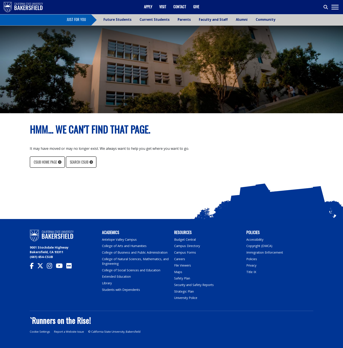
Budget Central (185, 239)
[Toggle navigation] (335, 7)
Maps (178, 272)
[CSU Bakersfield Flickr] (70, 267)
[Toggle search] (326, 7)
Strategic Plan (184, 291)
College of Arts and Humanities (124, 246)
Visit (162, 6)
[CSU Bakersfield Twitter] (42, 267)
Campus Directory (187, 246)
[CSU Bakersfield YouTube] (61, 267)
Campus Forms (185, 252)
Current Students (155, 19)
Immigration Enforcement (265, 252)
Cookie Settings (40, 332)
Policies (251, 259)
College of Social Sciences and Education (131, 270)
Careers (179, 259)
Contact (179, 6)
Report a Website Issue (69, 332)
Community (265, 19)
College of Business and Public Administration (135, 252)
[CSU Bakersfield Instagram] (51, 267)
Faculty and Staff (213, 19)
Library (107, 283)
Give (196, 6)
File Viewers (182, 265)
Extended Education (116, 276)
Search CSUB (79, 162)
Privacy (251, 265)
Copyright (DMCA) (259, 246)
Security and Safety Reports (194, 285)
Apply (148, 6)
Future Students (117, 19)
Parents (184, 19)
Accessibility (255, 239)
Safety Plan (182, 278)
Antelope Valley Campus (119, 239)
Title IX (251, 272)
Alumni (242, 19)
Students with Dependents (121, 290)
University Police (186, 298)
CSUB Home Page (45, 162)
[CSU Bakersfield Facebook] (33, 267)
